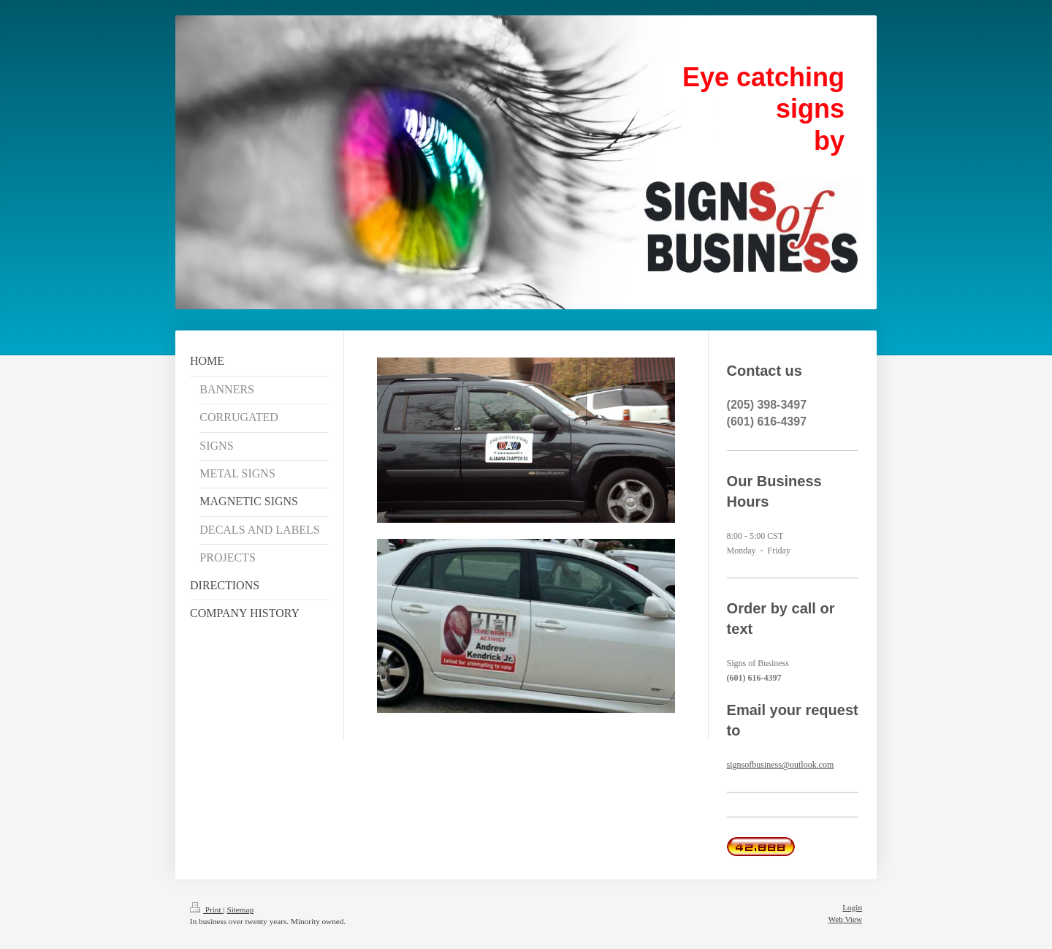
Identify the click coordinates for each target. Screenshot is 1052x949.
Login (852, 907)
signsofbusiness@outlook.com (780, 765)
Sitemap (240, 909)
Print (206, 909)
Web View (845, 919)
